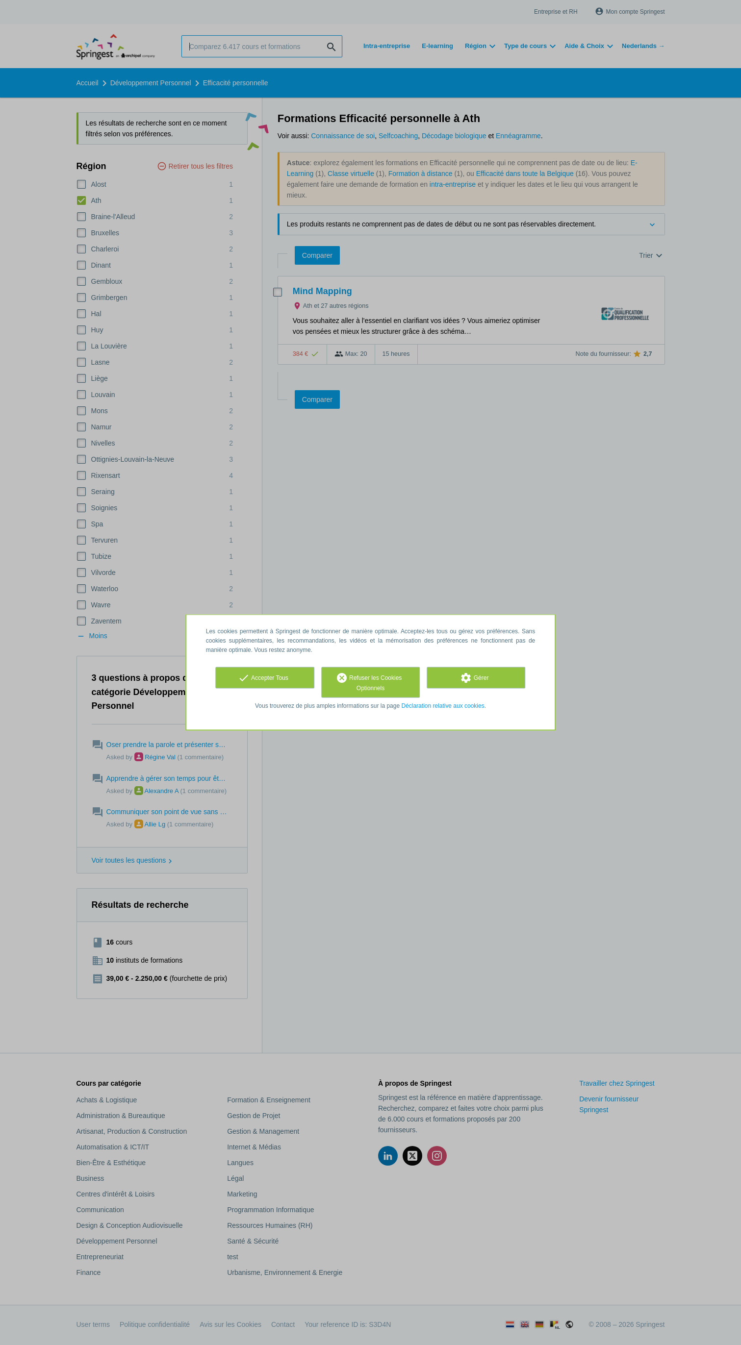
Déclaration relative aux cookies (442, 705)
